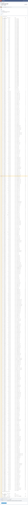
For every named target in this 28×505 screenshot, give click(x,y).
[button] (27, 1)
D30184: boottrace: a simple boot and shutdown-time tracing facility (14, 500)
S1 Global (10, 499)
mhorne (2, 498)
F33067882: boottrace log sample (6, 11)
